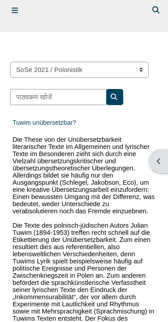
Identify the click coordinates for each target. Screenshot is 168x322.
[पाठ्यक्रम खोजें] (58, 97)
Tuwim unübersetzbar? (44, 122)
